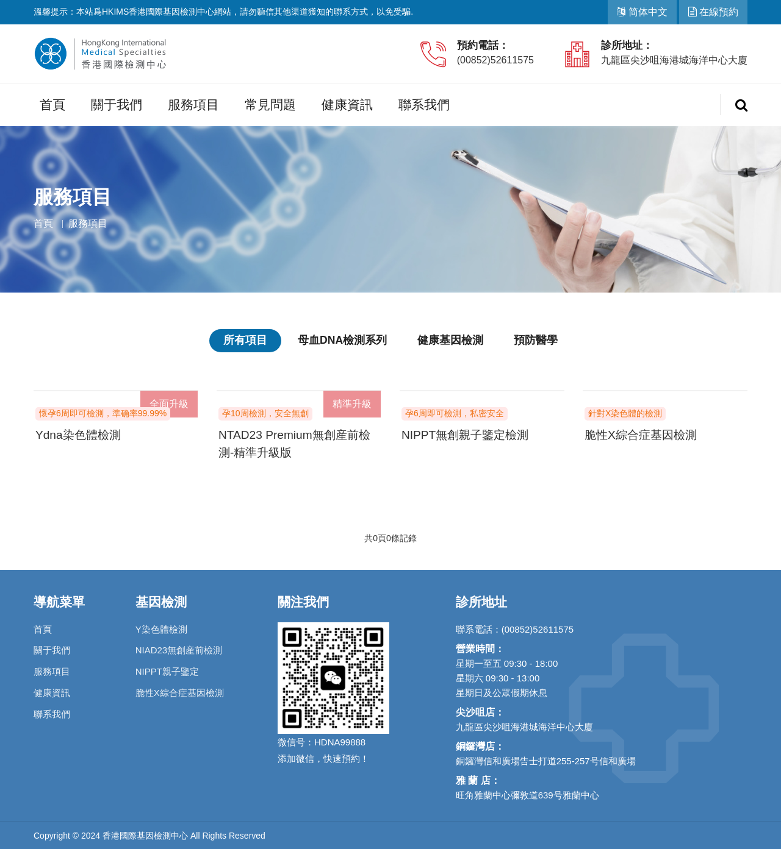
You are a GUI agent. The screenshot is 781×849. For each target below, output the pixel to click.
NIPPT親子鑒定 (167, 670)
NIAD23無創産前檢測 (179, 649)
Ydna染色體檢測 (80, 434)
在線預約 (713, 12)
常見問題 (270, 105)
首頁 (52, 105)
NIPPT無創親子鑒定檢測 (468, 434)
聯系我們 (424, 105)
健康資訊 (347, 105)
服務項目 (193, 105)
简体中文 (642, 12)
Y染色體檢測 (161, 627)
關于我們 (116, 105)
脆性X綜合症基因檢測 (643, 434)
